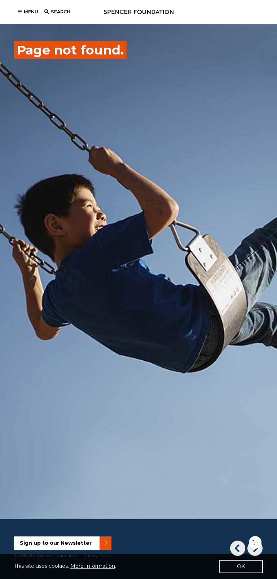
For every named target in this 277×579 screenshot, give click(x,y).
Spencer (138, 12)
